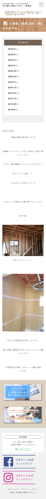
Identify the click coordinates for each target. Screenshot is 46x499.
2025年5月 (12, 54)
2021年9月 (12, 110)
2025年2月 (12, 60)
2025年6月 (12, 49)
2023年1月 (12, 82)
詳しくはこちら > (23, 449)
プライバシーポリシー (29, 489)
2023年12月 (12, 76)
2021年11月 (12, 98)
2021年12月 (12, 93)
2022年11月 (12, 87)
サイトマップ (13, 489)
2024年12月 (12, 71)
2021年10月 (12, 104)
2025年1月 (12, 65)
